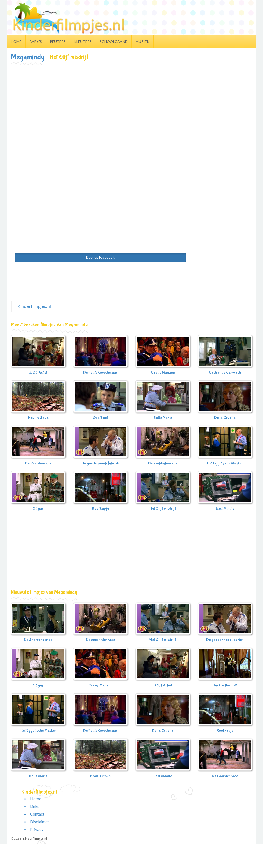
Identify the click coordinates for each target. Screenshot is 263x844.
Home (16, 41)
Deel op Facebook (100, 257)
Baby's (36, 41)
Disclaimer (39, 821)
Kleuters (83, 41)
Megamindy (27, 57)
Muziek (142, 41)
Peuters (58, 41)
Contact (37, 813)
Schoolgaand (114, 41)
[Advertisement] (131, 103)
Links (34, 806)
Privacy (36, 829)
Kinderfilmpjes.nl (34, 306)
